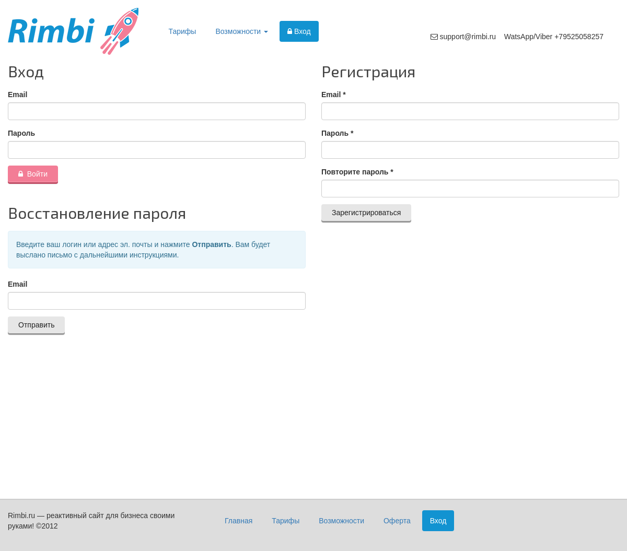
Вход (299, 31)
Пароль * (337, 133)
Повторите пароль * (357, 172)
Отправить (36, 325)
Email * (333, 94)
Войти (33, 174)
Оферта (397, 521)
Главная (238, 521)
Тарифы (182, 31)
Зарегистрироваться (366, 212)
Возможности (241, 31)
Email (17, 94)
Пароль (21, 133)
